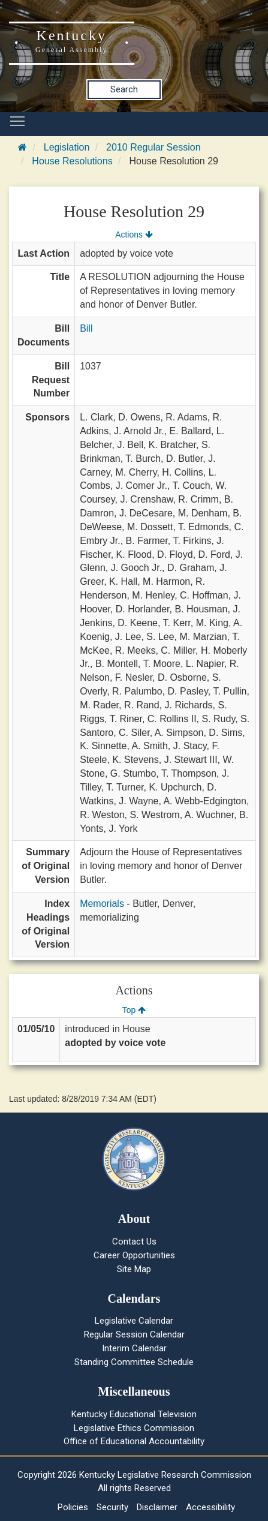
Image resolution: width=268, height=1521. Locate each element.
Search (124, 89)
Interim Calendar (134, 1348)
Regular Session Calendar (134, 1334)
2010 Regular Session (153, 147)
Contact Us (134, 1241)
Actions (133, 234)
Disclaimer (157, 1507)
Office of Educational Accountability (134, 1441)
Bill (86, 328)
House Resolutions (72, 161)
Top (134, 1010)
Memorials (102, 903)
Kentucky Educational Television (134, 1414)
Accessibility (210, 1507)
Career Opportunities (134, 1255)
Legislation (67, 147)
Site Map (134, 1269)
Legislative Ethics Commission (134, 1428)
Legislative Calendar (134, 1320)
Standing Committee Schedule (134, 1362)
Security (112, 1507)
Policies (73, 1507)
